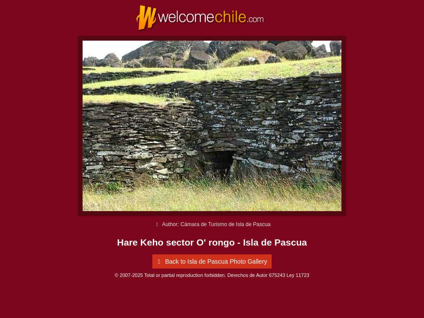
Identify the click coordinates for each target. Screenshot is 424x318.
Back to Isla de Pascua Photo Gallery (211, 261)
